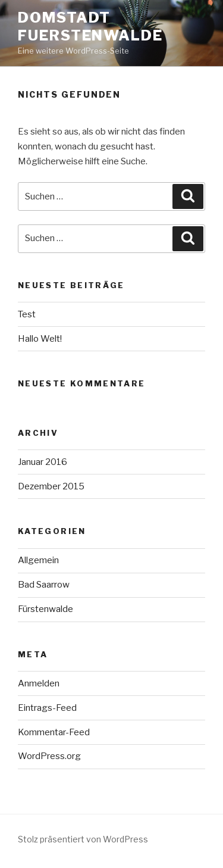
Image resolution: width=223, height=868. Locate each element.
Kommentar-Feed (54, 732)
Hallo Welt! (40, 338)
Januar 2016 (42, 462)
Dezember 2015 (51, 486)
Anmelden (38, 683)
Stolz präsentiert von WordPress (83, 839)
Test (27, 314)
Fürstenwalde (45, 609)
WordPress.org (49, 756)
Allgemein (38, 560)
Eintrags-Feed (47, 707)
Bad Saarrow (44, 584)
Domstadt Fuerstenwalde (90, 26)
